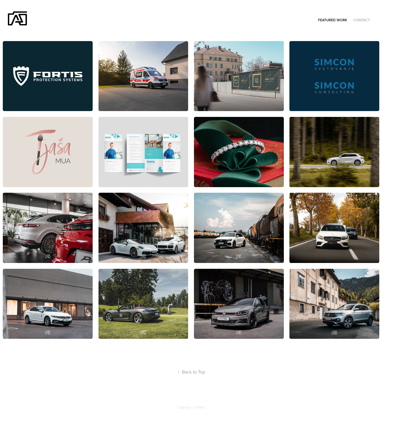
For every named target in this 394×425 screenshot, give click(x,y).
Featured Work (332, 20)
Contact (361, 20)
